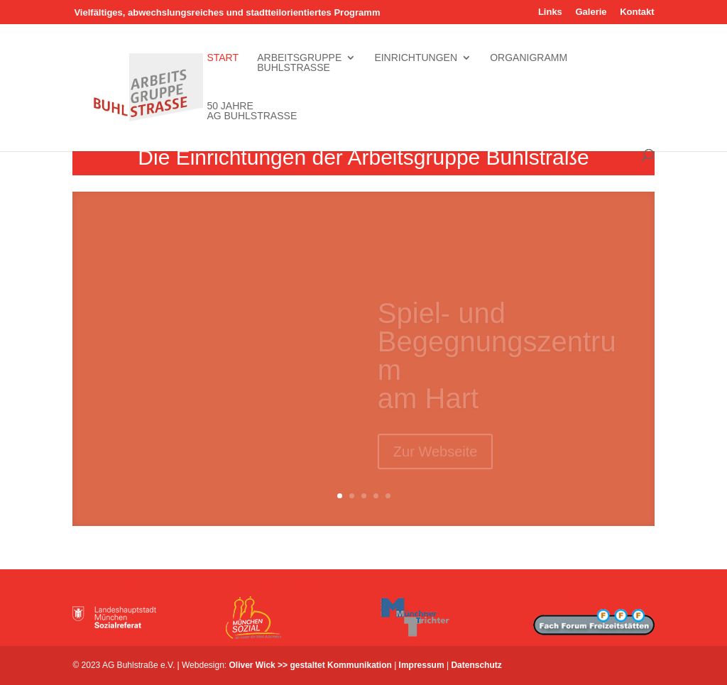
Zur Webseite (435, 458)
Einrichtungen (415, 63)
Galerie (590, 12)
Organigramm (528, 63)
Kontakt (637, 12)
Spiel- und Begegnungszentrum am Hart (497, 362)
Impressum (421, 665)
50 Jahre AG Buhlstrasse (252, 111)
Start (223, 63)
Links (550, 12)
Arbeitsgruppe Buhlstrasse (299, 63)
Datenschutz (476, 665)
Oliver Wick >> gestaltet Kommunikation (310, 665)
